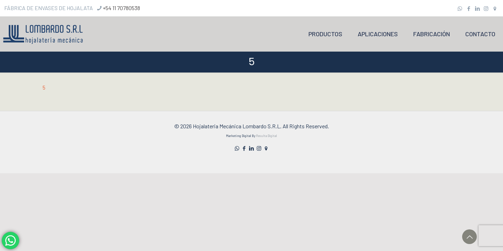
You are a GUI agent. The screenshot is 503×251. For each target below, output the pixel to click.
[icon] (494, 8)
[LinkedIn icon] (477, 8)
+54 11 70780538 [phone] (121, 8)
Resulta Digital (266, 136)
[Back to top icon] (469, 236)
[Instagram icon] (486, 8)
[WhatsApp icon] (459, 8)
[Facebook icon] (468, 8)
